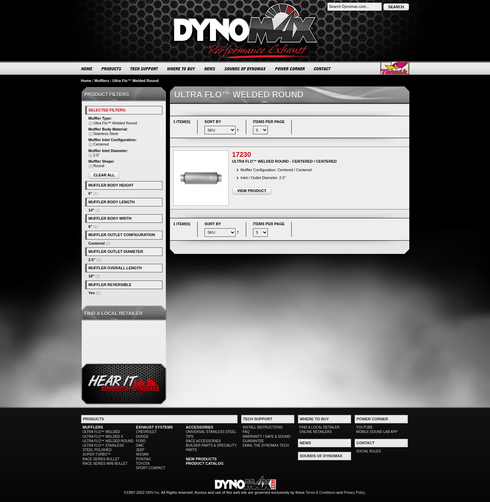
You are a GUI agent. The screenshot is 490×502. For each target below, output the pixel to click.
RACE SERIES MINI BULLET (105, 463)
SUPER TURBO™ (97, 454)
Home (86, 81)
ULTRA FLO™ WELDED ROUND (108, 441)
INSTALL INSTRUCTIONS (263, 427)
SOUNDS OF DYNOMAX (245, 69)
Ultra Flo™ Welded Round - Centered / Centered (284, 161)
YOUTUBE (364, 427)
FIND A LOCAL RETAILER (320, 427)
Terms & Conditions (320, 492)
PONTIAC (143, 459)
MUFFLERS (93, 427)
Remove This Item (90, 123)
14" (91, 210)
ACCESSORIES (199, 427)
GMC (140, 445)
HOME (87, 69)
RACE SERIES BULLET (101, 459)
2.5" (92, 260)
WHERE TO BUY (181, 69)
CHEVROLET (146, 432)
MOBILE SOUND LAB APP (377, 432)
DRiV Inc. (153, 492)
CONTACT (322, 69)
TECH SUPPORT (144, 69)
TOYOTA (143, 463)
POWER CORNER (290, 69)
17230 (241, 154)
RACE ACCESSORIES (203, 441)
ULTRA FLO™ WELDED (101, 432)
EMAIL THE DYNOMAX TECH (266, 445)
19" (91, 276)
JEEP (140, 450)
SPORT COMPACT (150, 468)
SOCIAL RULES (368, 451)
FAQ (246, 432)
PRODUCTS (111, 69)
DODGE (142, 436)
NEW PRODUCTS (201, 459)
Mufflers (101, 81)
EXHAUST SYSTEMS (154, 427)
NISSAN (142, 454)
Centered (97, 243)
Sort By (212, 122)
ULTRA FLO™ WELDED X (103, 436)
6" (90, 193)
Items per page (269, 122)
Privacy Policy (354, 492)
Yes (92, 293)
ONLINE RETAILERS (316, 432)
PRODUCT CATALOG (205, 463)
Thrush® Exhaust (394, 68)
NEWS (210, 69)
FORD (141, 441)
